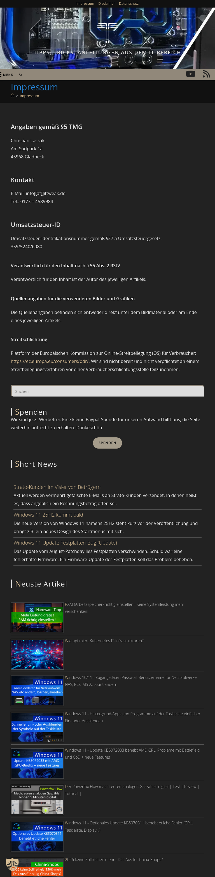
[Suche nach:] (19, 75)
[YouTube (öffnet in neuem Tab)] (191, 74)
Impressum (85, 3)
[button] (12, 864)
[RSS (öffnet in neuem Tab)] (206, 74)
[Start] (12, 95)
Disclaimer (106, 3)
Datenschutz (129, 3)
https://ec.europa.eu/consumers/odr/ (49, 361)
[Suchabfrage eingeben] (107, 391)
